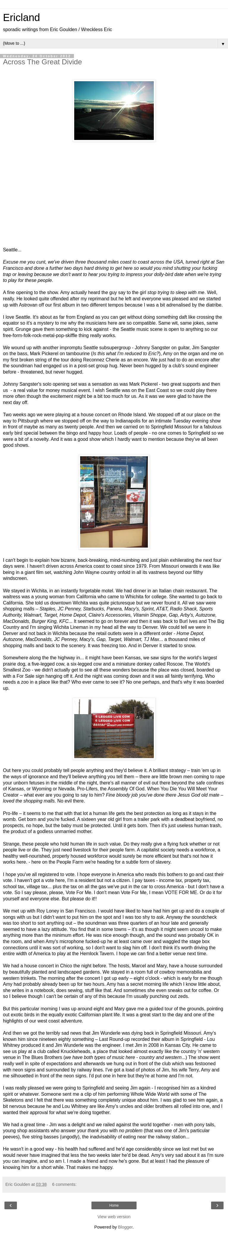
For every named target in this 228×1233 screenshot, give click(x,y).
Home (114, 1205)
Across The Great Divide (42, 62)
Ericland (21, 17)
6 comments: (64, 1184)
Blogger (125, 1227)
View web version (114, 1216)
